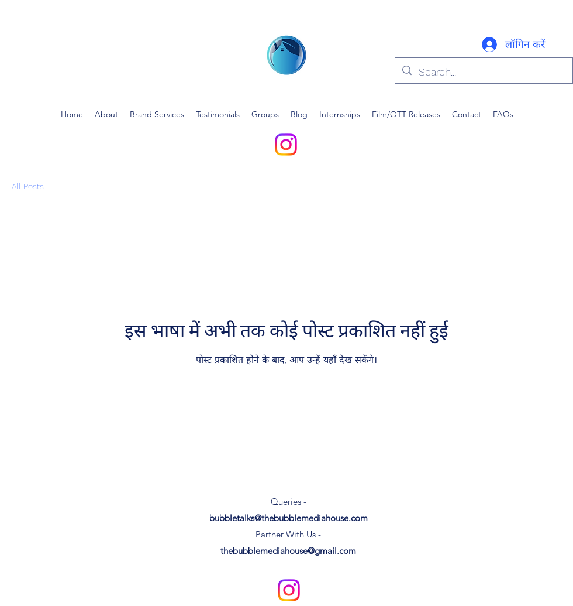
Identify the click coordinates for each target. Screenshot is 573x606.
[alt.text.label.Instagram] (286, 144)
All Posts (28, 186)
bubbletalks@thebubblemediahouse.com (288, 517)
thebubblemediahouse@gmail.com (288, 550)
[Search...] (483, 72)
